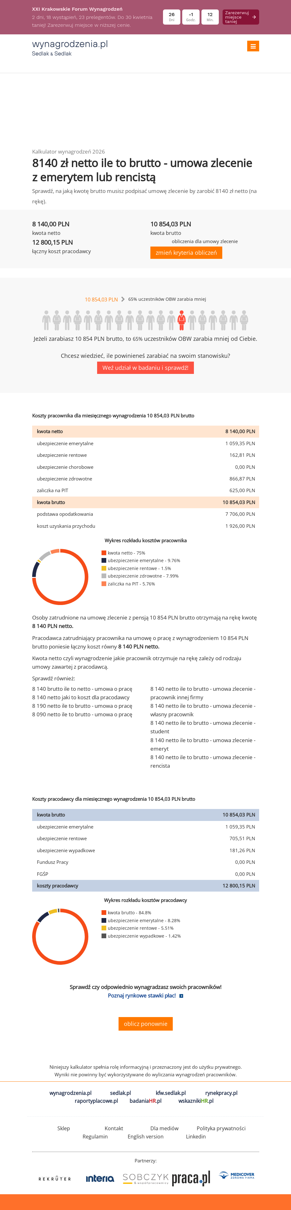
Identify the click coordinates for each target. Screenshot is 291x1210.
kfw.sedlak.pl (171, 1093)
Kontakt (114, 1128)
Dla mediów (164, 1128)
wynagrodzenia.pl (70, 1093)
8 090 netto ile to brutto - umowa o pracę (82, 714)
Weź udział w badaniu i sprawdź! (145, 367)
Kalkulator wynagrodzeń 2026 (68, 151)
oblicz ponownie (145, 1023)
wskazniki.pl (195, 1100)
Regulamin (95, 1136)
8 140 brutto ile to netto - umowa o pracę (82, 688)
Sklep (63, 1128)
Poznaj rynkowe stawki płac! (142, 995)
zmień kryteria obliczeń (186, 252)
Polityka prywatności (221, 1128)
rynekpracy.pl (221, 1093)
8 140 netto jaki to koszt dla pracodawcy (81, 697)
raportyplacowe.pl (96, 1100)
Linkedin (196, 1136)
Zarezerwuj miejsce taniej (241, 17)
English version (146, 1136)
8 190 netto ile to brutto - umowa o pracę (82, 705)
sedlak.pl (120, 1093)
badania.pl (145, 1100)
